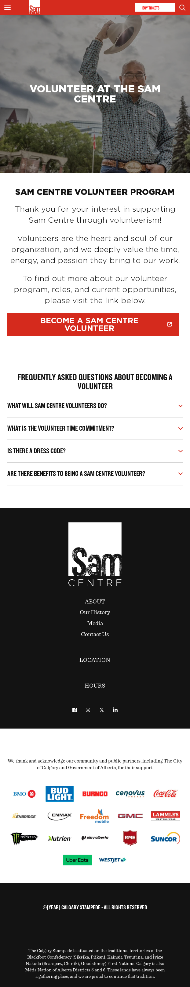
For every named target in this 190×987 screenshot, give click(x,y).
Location (94, 660)
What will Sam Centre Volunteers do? (57, 406)
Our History (95, 612)
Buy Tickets (154, 7)
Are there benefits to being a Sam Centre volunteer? (76, 474)
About (95, 602)
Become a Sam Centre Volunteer (106, 324)
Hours (95, 686)
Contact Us (95, 634)
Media (95, 623)
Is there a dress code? (36, 451)
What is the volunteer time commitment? (60, 428)
